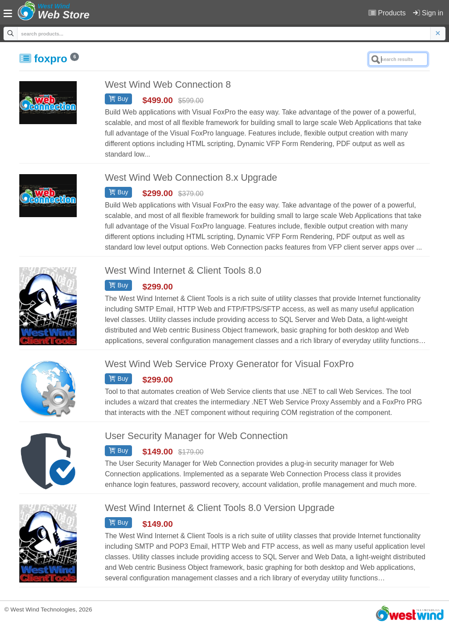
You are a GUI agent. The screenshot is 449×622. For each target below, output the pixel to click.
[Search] (398, 59)
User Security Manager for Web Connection (196, 435)
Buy (118, 98)
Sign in (428, 13)
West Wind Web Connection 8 (168, 84)
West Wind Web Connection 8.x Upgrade (191, 177)
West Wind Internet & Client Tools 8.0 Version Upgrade (220, 507)
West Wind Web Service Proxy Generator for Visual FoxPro (229, 363)
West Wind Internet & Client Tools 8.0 (183, 270)
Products (387, 13)
